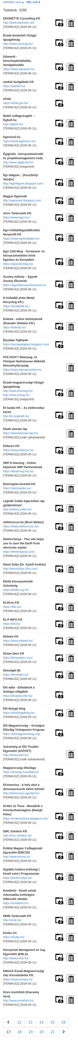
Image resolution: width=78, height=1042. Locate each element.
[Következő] (63, 1032)
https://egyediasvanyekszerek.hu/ (24, 285)
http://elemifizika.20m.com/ (20, 568)
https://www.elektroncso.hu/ (20, 526)
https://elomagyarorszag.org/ (21, 734)
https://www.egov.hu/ (16, 217)
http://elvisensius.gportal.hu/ (21, 793)
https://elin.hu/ (12, 606)
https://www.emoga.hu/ (18, 979)
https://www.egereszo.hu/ (19, 141)
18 (19, 1032)
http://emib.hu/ (12, 920)
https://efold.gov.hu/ (15, 103)
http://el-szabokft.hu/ (16, 416)
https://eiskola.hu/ (14, 327)
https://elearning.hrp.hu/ (18, 471)
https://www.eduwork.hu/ (19, 69)
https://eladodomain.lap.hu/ (20, 433)
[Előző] (8, 1022)
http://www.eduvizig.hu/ (18, 43)
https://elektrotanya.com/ (19, 551)
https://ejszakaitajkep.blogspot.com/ (26, 344)
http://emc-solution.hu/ (17, 835)
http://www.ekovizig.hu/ (18, 391)
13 (30, 1022)
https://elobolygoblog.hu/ (19, 712)
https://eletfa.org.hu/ (16, 589)
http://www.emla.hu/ (15, 958)
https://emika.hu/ (14, 937)
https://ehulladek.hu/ (16, 306)
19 (30, 1032)
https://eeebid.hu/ (14, 86)
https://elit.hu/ (11, 623)
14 (41, 1022)
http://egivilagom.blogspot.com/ (23, 183)
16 (63, 1022)
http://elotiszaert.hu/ (15, 755)
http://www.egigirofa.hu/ (18, 162)
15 (52, 1022)
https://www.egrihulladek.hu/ (21, 238)
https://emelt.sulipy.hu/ (17, 877)
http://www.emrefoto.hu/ (18, 1000)
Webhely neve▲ (13, 2)
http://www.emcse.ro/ (16, 856)
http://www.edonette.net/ (18, 22)
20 (42, 1032)
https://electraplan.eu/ (17, 488)
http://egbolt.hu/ (13, 124)
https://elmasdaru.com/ (18, 657)
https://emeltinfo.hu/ (15, 903)
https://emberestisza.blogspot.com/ (25, 818)
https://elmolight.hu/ (15, 674)
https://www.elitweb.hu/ (18, 640)
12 (19, 1022)
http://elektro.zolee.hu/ (17, 509)
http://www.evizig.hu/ (16, 395)
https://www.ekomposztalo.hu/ (22, 369)
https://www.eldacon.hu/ (18, 450)
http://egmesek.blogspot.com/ (22, 200)
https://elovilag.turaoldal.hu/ (20, 772)
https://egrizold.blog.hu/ (18, 264)
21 (53, 1032)
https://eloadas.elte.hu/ (17, 695)
